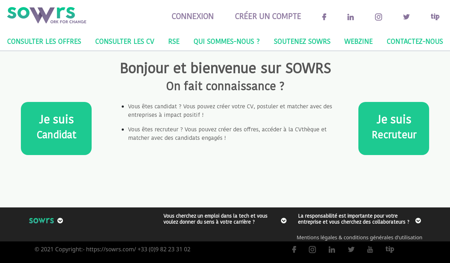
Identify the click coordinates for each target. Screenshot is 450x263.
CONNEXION (193, 16)
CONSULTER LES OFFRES (44, 41)
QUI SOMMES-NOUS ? (227, 41)
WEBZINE (358, 41)
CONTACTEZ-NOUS (415, 41)
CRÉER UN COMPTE (268, 16)
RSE (173, 41)
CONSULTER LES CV (124, 41)
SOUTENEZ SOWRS (302, 41)
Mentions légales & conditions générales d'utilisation (359, 237)
